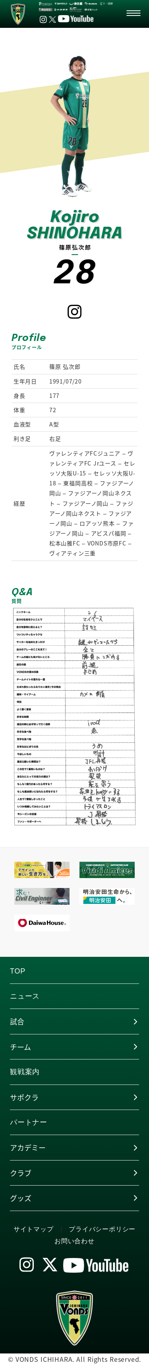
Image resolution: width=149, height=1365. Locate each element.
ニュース (25, 996)
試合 (17, 1021)
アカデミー (28, 1147)
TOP (17, 971)
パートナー (28, 1122)
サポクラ (24, 1097)
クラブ (20, 1173)
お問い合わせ (74, 1241)
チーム (20, 1047)
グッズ (20, 1198)
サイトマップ (34, 1229)
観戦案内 (25, 1072)
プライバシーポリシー (102, 1229)
